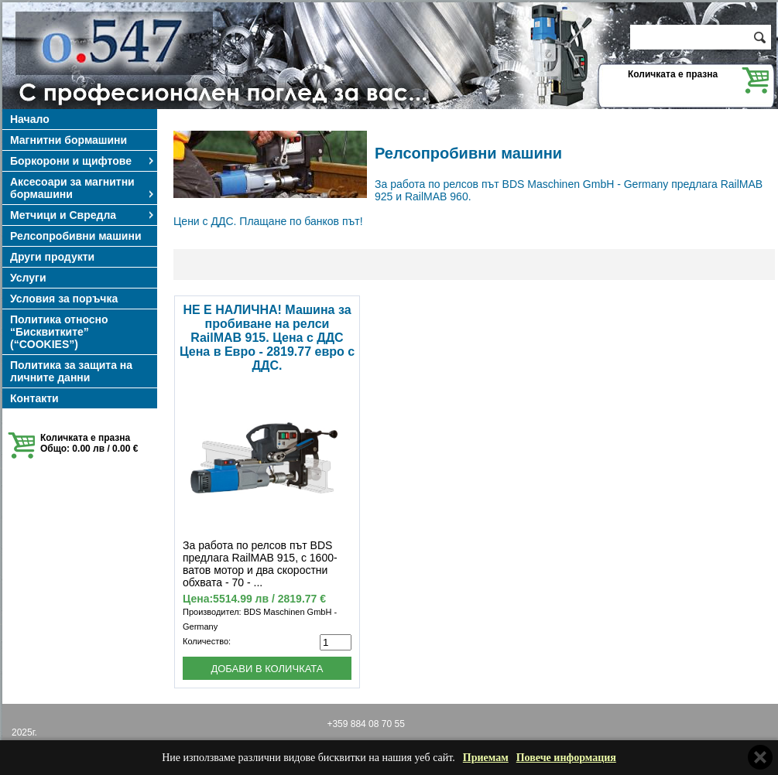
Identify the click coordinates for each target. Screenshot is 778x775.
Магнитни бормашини (68, 140)
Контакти (34, 398)
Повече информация (566, 757)
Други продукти (52, 257)
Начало (30, 119)
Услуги (28, 277)
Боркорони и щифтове (83, 161)
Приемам (486, 757)
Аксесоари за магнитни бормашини (83, 188)
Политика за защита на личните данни (71, 371)
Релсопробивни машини (76, 236)
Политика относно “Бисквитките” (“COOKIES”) (59, 331)
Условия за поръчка (64, 298)
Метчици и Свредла (83, 215)
